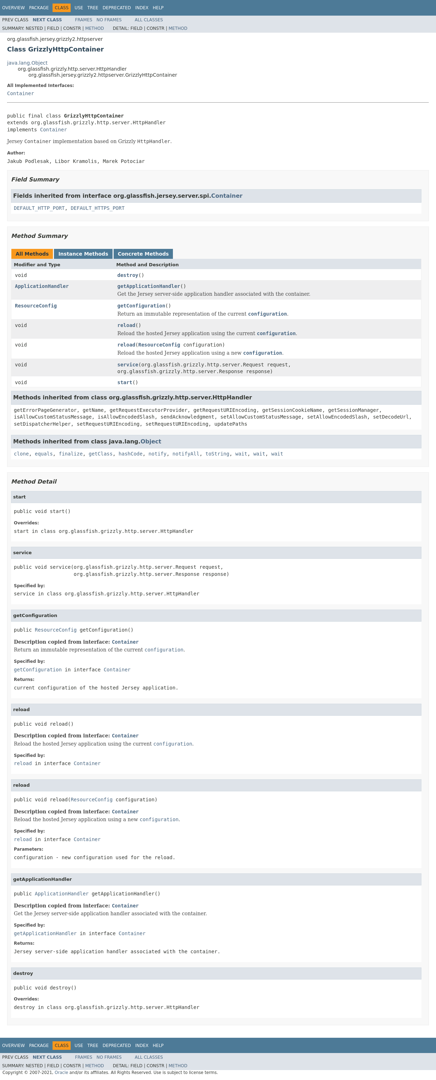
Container (20, 93)
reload (127, 325)
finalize (70, 454)
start (125, 382)
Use (79, 7)
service (128, 364)
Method (94, 28)
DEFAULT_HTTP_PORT (39, 208)
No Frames (109, 19)
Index (142, 7)
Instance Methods (83, 254)
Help (158, 7)
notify (157, 454)
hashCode (130, 454)
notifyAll (186, 454)
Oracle (61, 1072)
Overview (13, 7)
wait (241, 454)
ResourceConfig (36, 306)
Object (151, 441)
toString (217, 454)
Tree (92, 7)
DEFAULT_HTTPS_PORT (98, 208)
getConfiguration (141, 306)
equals (44, 454)
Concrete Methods (143, 254)
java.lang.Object (27, 63)
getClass (101, 454)
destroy (128, 275)
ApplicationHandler (42, 286)
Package (39, 7)
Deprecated (117, 7)
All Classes (149, 19)
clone (21, 454)
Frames (83, 19)
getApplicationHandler (149, 286)
